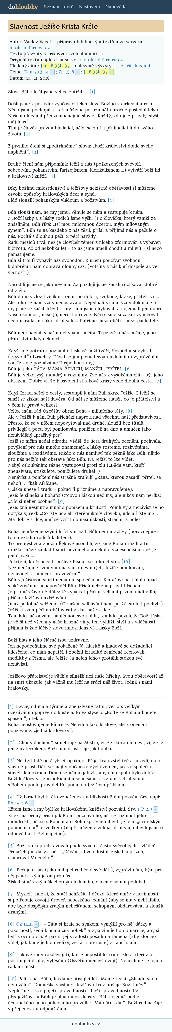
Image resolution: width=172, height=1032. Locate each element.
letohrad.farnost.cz (30, 47)
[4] (51, 176)
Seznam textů (59, 6)
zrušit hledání (135, 66)
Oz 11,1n (24, 924)
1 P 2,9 (145, 809)
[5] (111, 200)
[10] (126, 561)
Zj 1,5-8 (66, 72)
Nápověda (116, 6)
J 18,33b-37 (96, 72)
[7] (157, 381)
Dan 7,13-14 (36, 72)
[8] (129, 411)
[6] (128, 369)
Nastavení (89, 6)
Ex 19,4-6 (18, 803)
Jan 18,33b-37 (55, 66)
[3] (35, 152)
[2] (27, 134)
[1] (93, 91)
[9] (61, 501)
